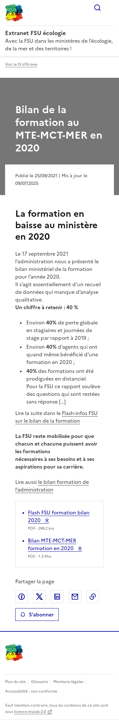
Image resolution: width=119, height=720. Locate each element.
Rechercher (97, 7)
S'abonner (37, 614)
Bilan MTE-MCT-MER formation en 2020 (52, 544)
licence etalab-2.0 (30, 712)
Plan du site (15, 682)
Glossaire (39, 682)
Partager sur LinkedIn (57, 596)
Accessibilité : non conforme (31, 691)
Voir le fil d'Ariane (21, 64)
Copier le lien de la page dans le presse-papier (92, 596)
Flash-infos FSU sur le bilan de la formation (56, 417)
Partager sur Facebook (21, 596)
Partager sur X (39, 596)
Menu (110, 7)
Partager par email (75, 596)
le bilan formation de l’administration (52, 485)
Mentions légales (68, 682)
